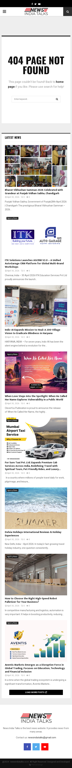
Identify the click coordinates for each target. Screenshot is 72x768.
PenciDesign (37, 765)
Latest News (13, 137)
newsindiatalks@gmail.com (42, 737)
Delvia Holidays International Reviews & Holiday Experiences (33, 534)
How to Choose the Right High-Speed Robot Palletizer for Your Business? (31, 600)
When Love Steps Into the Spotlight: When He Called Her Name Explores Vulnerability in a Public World (36, 398)
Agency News (12, 148)
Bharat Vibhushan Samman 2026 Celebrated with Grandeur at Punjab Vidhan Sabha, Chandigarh (34, 192)
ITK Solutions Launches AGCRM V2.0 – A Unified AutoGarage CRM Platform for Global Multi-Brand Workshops (34, 263)
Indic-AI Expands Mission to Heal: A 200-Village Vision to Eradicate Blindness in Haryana (32, 332)
